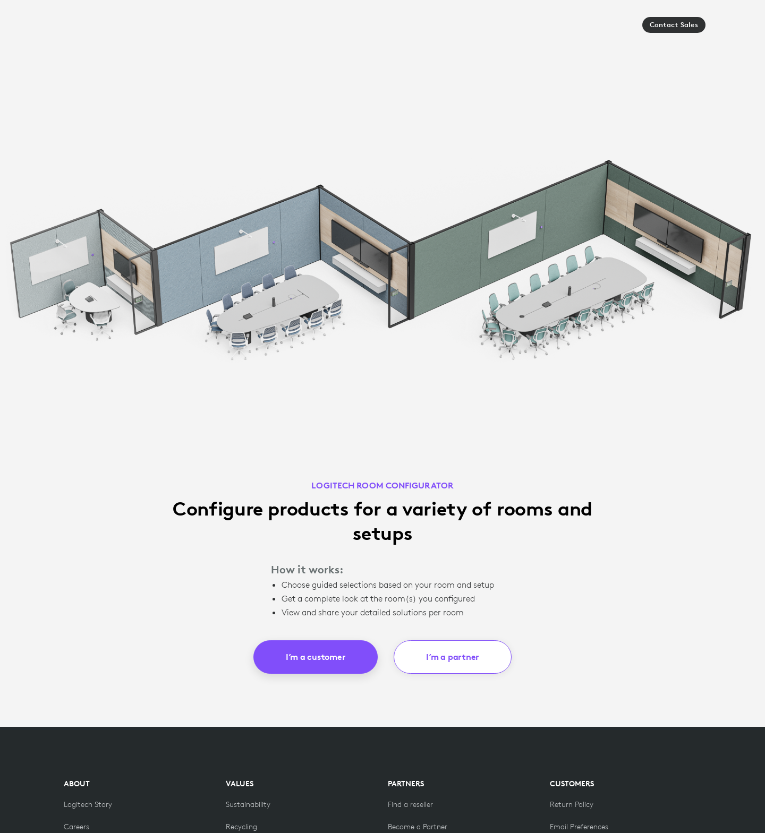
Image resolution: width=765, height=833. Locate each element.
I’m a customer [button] (316, 656)
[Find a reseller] (410, 804)
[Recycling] (241, 826)
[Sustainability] (248, 804)
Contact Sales (674, 24)
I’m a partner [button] (452, 656)
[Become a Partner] (417, 826)
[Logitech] (95, 28)
